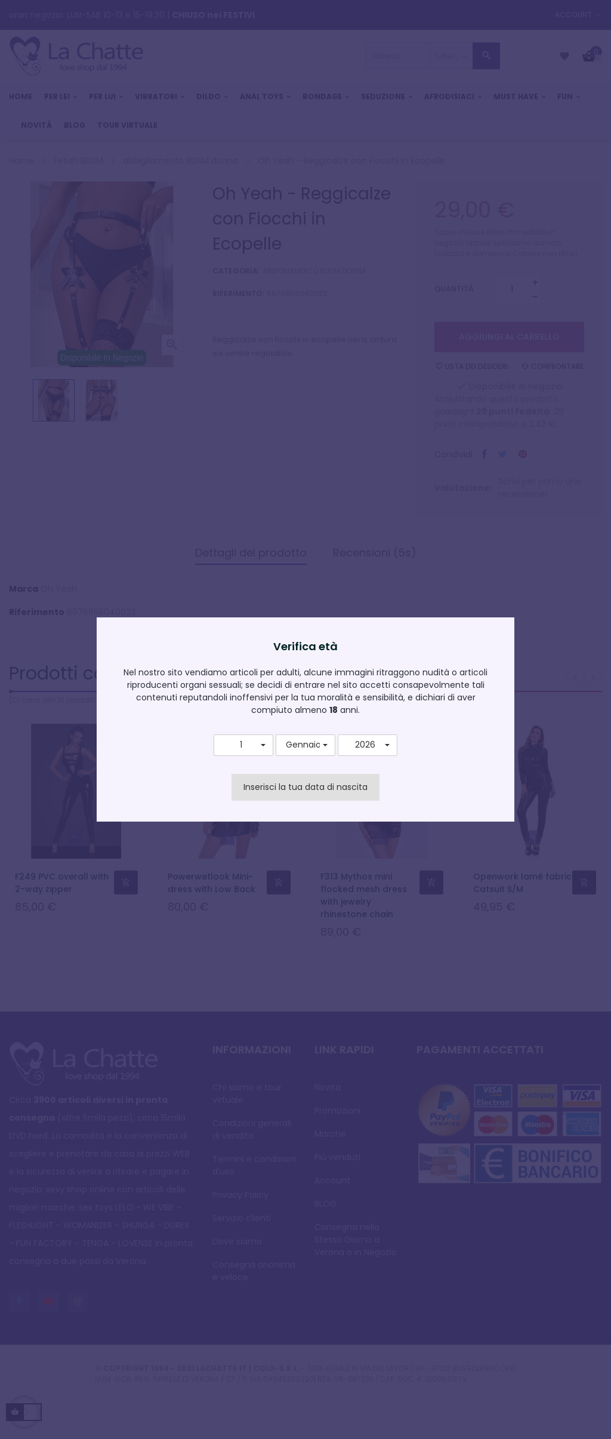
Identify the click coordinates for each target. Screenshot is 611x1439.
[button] (243, 745)
